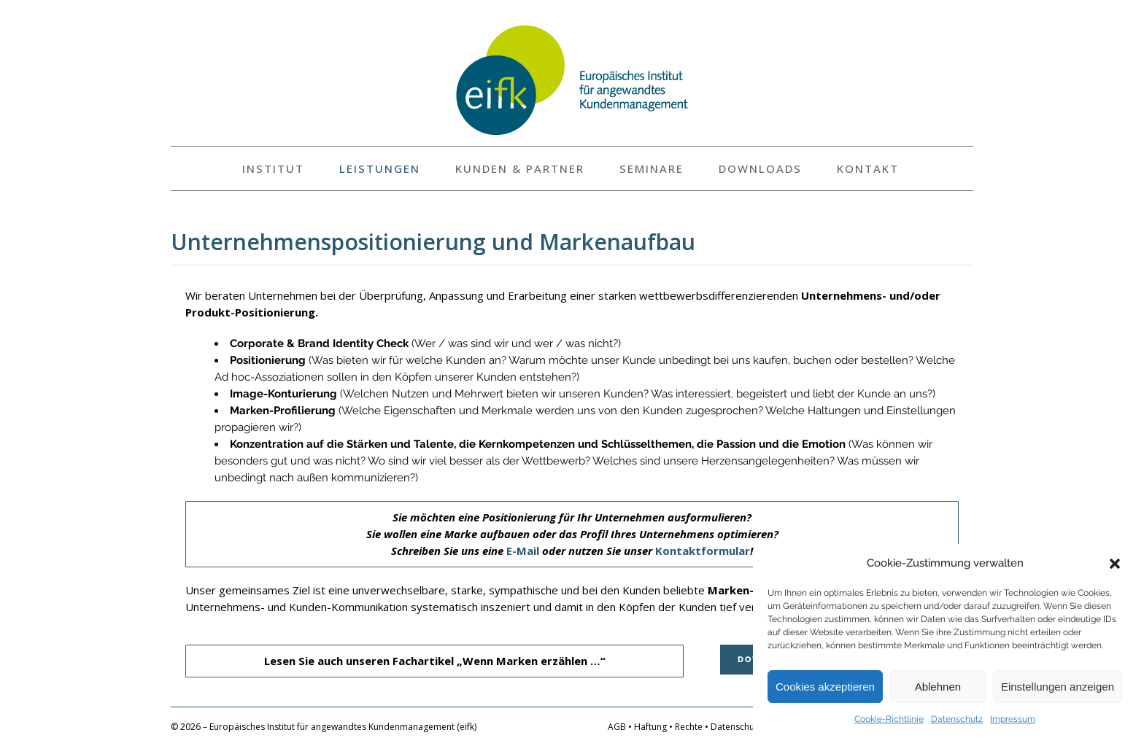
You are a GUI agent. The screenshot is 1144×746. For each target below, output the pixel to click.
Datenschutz (957, 719)
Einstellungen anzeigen (1057, 686)
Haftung (650, 726)
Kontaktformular (702, 550)
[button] (1115, 563)
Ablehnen (938, 686)
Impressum (1012, 719)
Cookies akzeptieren (825, 686)
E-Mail (522, 550)
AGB (617, 726)
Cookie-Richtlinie (889, 719)
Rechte (689, 726)
